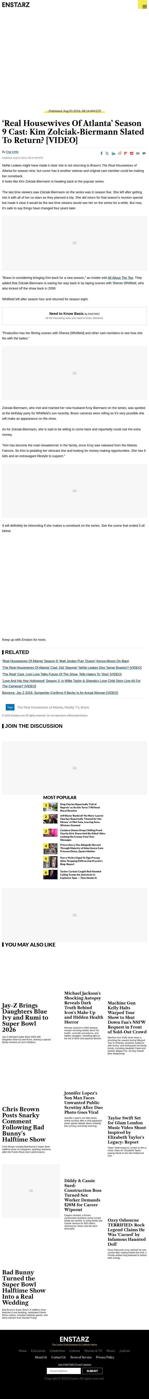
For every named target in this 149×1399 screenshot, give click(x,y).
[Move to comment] (144, 153)
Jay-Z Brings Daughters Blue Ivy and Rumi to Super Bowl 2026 (25, 1017)
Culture (74, 1351)
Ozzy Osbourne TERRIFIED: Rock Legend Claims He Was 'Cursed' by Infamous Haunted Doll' (127, 1232)
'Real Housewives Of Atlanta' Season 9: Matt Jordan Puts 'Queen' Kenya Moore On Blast (65, 661)
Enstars (15, 4)
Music (110, 1351)
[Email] (138, 153)
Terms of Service (81, 1357)
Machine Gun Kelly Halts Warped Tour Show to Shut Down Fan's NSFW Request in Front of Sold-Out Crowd (127, 1017)
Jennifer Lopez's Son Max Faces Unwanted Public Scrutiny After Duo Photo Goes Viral (83, 1103)
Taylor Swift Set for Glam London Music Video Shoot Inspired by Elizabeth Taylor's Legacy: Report (127, 1130)
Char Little (12, 151)
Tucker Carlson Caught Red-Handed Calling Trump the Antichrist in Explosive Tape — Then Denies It (80, 874)
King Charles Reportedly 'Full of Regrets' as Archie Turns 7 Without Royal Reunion (80, 807)
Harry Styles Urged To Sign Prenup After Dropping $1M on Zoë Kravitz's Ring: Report (81, 861)
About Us (41, 1357)
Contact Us (58, 1357)
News (23, 1351)
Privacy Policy (105, 1357)
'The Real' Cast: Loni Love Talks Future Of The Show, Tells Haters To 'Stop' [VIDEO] (62, 674)
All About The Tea (120, 278)
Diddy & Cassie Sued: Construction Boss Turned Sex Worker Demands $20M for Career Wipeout (82, 1195)
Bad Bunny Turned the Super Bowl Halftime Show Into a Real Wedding (24, 1287)
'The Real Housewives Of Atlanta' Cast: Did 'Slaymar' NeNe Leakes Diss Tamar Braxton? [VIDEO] (71, 667)
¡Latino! (124, 1351)
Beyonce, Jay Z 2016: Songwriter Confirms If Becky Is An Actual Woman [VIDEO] (60, 693)
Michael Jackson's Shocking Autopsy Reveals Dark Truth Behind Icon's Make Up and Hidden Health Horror (83, 1008)
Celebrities (57, 1351)
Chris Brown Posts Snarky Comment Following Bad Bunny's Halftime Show (24, 1124)
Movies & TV (93, 1351)
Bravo (85, 707)
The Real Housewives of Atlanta (40, 707)
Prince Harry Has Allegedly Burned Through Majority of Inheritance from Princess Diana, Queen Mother (81, 848)
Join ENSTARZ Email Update (74, 1364)
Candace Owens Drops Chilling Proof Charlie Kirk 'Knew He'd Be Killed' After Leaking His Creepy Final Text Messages (83, 835)
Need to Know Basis (66, 314)
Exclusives (38, 1351)
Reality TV (71, 707)
